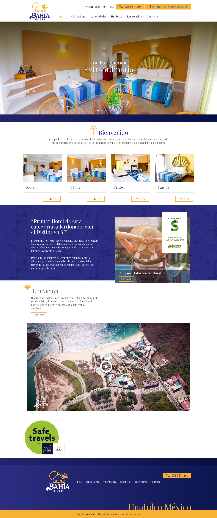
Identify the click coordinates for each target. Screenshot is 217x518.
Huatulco (117, 16)
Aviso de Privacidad (85, 513)
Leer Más (126, 279)
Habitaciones (79, 16)
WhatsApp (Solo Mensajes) (170, 6)
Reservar (52, 198)
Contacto (152, 16)
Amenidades (99, 16)
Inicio (62, 16)
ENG (111, 6)
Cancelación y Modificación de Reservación (119, 513)
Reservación (134, 16)
